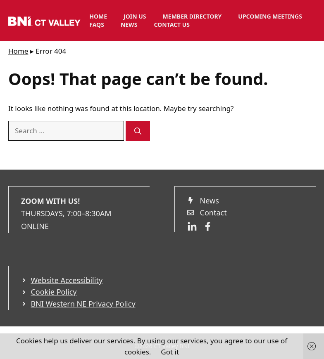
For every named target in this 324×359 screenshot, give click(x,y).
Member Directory (192, 16)
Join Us (135, 16)
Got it (170, 352)
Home (98, 16)
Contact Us (172, 24)
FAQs (96, 24)
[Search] (138, 131)
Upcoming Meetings (270, 16)
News (129, 24)
